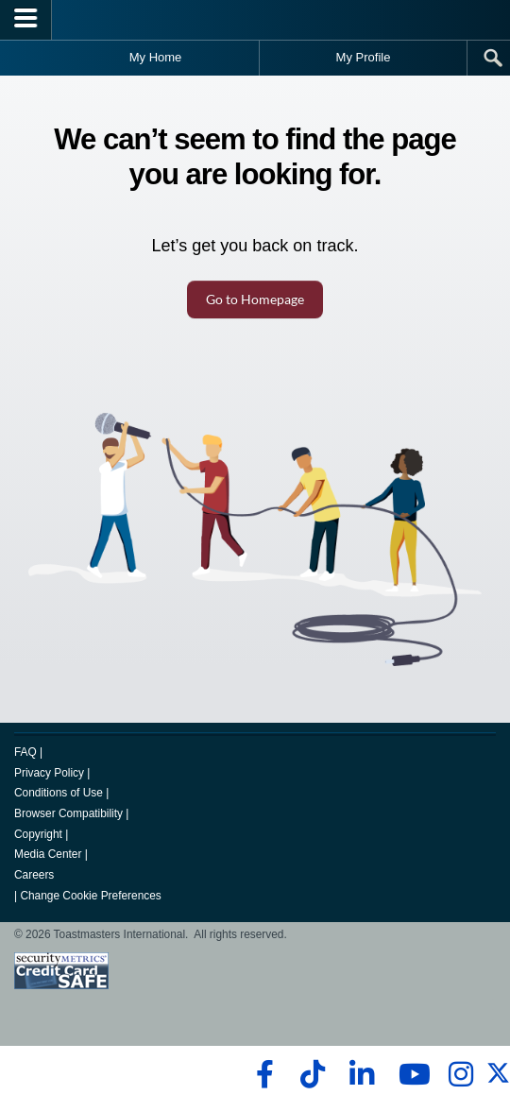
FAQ (25, 752)
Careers (34, 874)
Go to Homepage (255, 299)
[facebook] (262, 1074)
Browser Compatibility (68, 813)
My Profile (363, 57)
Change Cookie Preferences (90, 895)
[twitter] (498, 1080)
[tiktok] (312, 1074)
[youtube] (410, 1074)
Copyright (38, 834)
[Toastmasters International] (255, 19)
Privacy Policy (49, 772)
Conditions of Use (58, 792)
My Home (155, 57)
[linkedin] (361, 1074)
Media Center (47, 854)
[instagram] (460, 1074)
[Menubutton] (26, 20)
